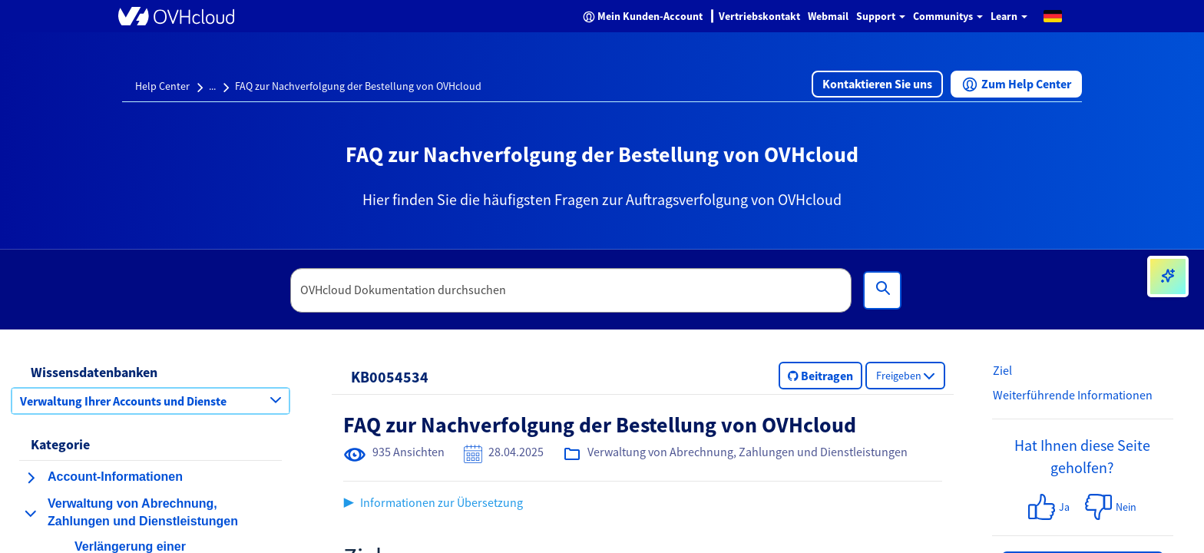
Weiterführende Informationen (1073, 394)
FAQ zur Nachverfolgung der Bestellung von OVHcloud (358, 86)
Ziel (1002, 370)
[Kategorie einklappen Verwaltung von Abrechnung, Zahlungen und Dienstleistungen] (30, 513)
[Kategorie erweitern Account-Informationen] (30, 477)
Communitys (948, 16)
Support (880, 16)
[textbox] (571, 290)
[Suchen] (882, 290)
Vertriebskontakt (759, 16)
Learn (1009, 16)
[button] (1052, 15)
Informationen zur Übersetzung (441, 502)
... (212, 86)
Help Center (162, 86)
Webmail (828, 16)
